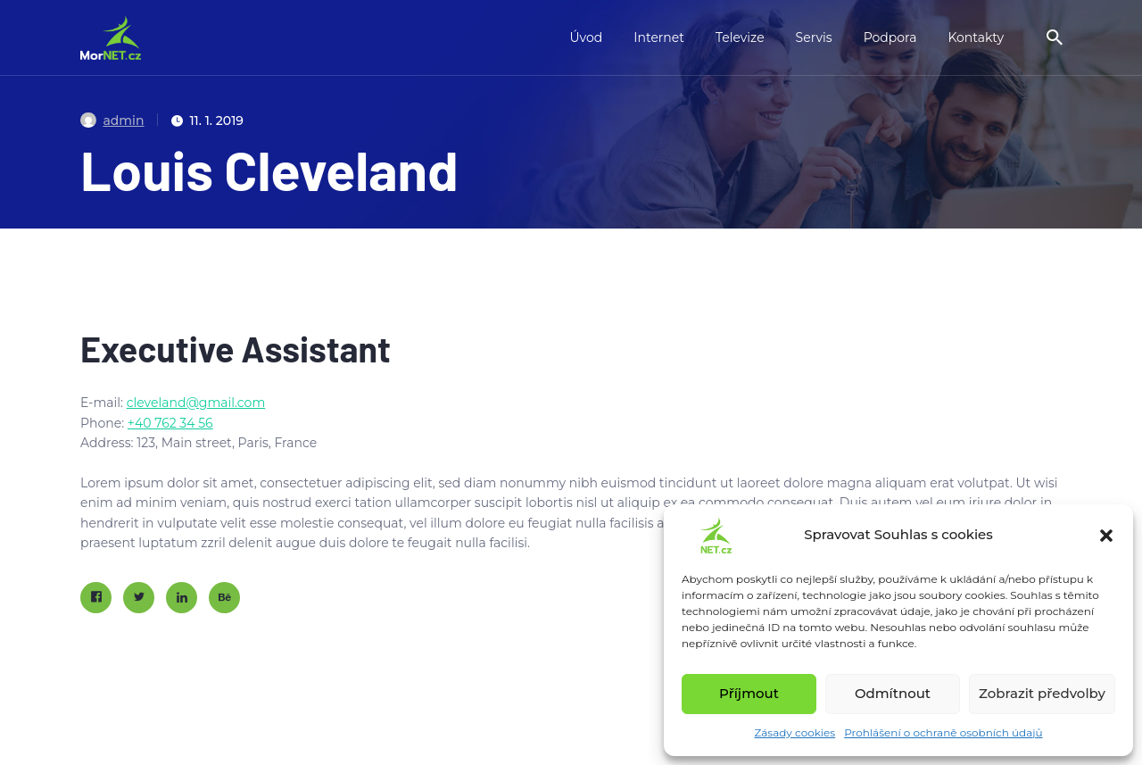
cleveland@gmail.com (196, 403)
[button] (1106, 536)
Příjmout (749, 693)
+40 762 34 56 (170, 423)
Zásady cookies (794, 732)
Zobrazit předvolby (1042, 693)
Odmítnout (893, 693)
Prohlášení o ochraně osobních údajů (943, 732)
